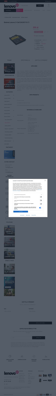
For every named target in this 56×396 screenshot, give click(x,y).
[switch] (40, 197)
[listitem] (28, 194)
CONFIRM (21, 211)
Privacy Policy (33, 215)
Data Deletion (22, 215)
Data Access (28, 215)
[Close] (45, 181)
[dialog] (28, 198)
